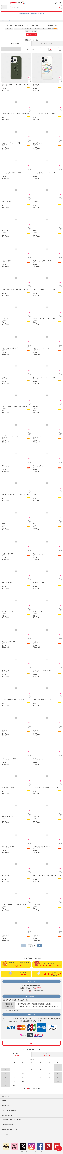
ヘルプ (31, 1043)
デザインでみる (30, 49)
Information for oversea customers (31, 13)
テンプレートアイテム (47, 43)
